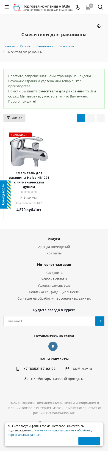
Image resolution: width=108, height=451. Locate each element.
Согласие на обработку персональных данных (54, 298)
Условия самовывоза (54, 285)
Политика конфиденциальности (54, 292)
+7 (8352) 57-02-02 (39, 368)
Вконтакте (53, 346)
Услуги (54, 238)
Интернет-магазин (54, 264)
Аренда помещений (54, 247)
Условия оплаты (54, 279)
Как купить (54, 272)
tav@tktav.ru (82, 368)
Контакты (54, 253)
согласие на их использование (52, 430)
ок (89, 441)
